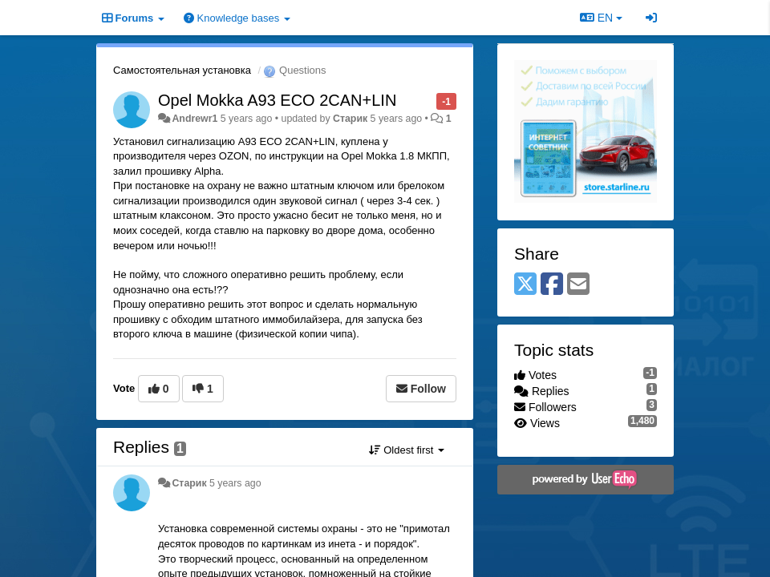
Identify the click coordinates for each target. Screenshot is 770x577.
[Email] (578, 285)
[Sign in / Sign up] (651, 17)
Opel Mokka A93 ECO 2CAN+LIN (277, 100)
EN (601, 17)
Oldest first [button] (406, 450)
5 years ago (235, 483)
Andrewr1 (194, 118)
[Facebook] (552, 285)
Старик (350, 118)
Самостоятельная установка (182, 70)
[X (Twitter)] (525, 285)
